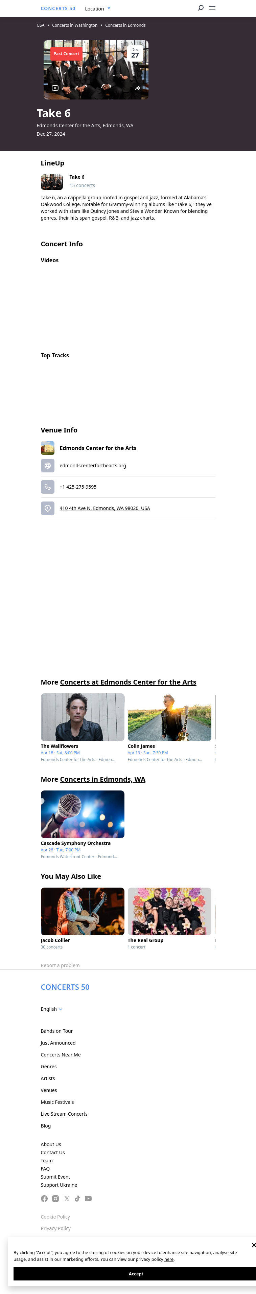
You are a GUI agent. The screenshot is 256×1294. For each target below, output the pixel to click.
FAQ (45, 1168)
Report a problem (60, 965)
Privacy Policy (56, 1228)
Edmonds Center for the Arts (98, 448)
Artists (48, 1078)
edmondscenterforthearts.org (93, 465)
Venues (49, 1090)
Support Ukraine (59, 1185)
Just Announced (58, 1043)
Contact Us (53, 1152)
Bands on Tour (57, 1031)
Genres (49, 1066)
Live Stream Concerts (64, 1114)
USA (41, 25)
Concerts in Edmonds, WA (102, 779)
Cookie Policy (55, 1216)
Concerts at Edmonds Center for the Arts (128, 682)
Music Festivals (57, 1102)
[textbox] (53, 1009)
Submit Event (55, 1177)
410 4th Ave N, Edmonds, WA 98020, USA (105, 508)
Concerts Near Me (61, 1054)
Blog (46, 1125)
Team (47, 1160)
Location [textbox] (94, 8)
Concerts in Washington (74, 25)
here (168, 1259)
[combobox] (98, 9)
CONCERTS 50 (58, 8)
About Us (51, 1144)
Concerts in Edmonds (125, 25)
